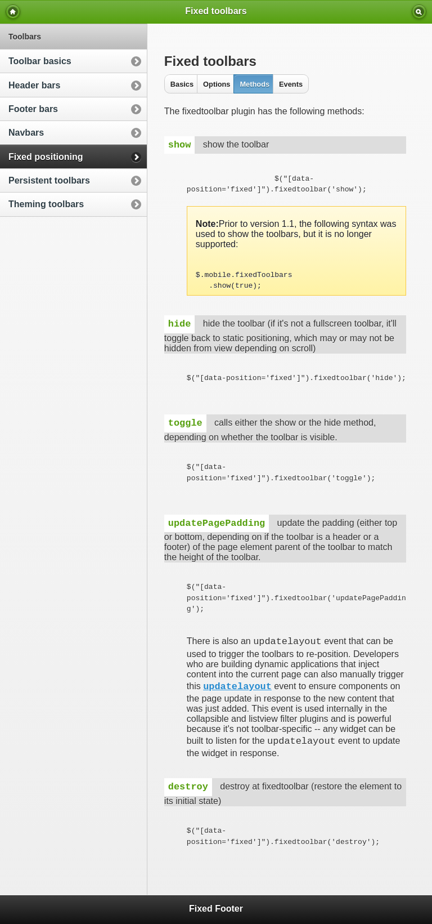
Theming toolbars (46, 204)
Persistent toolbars (49, 180)
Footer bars (33, 109)
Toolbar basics (39, 61)
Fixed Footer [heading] (216, 908)
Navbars (26, 132)
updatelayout (237, 686)
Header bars (34, 85)
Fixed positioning (45, 157)
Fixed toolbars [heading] (215, 11)
